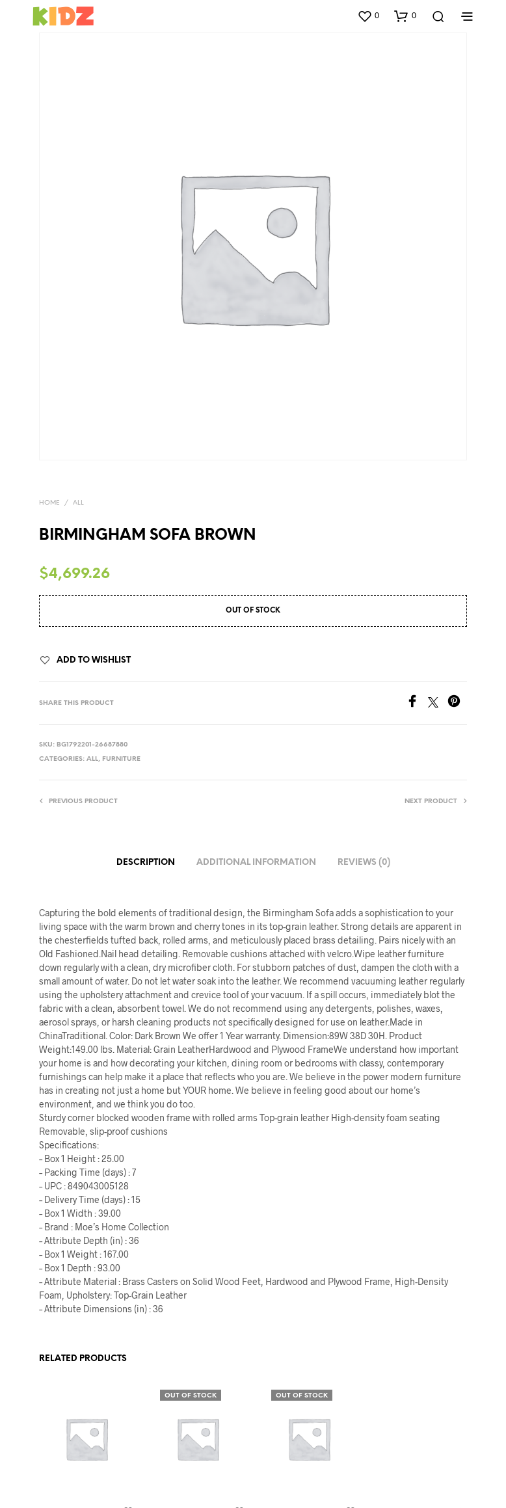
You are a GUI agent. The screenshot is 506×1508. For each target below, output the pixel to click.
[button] (368, 15)
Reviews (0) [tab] (364, 862)
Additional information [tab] (256, 862)
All (78, 503)
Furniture (121, 759)
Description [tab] (145, 862)
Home (49, 503)
